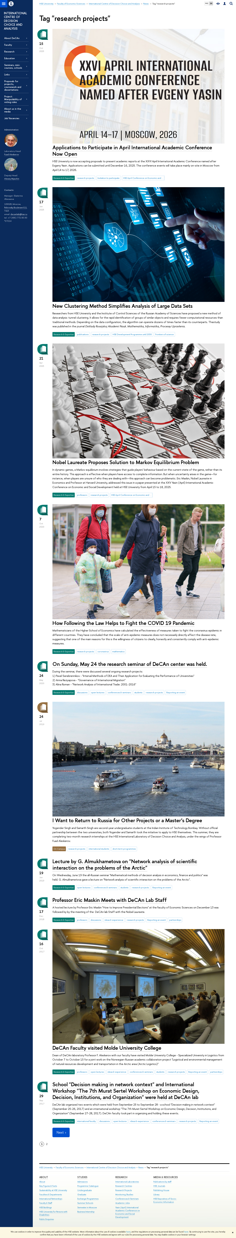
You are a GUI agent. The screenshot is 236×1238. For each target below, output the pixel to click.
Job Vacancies (11, 118)
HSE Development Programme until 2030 (132, 334)
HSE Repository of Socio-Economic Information (165, 1200)
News (140, 1167)
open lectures (97, 692)
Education (9, 58)
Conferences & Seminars (126, 1198)
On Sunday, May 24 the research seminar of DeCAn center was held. (129, 664)
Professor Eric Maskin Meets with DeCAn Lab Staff (109, 900)
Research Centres (123, 1186)
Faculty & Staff (45, 1203)
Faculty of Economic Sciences (69, 1167)
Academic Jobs (122, 1203)
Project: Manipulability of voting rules (13, 99)
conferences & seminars (119, 692)
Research (9, 51)
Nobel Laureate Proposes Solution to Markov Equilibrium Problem (125, 462)
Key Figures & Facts (48, 1186)
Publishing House (161, 1190)
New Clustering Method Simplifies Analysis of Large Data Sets (122, 305)
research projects (85, 178)
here (128, 1231)
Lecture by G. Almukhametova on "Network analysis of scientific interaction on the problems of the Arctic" (124, 864)
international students (99, 848)
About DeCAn (12, 38)
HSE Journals (159, 1186)
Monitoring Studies (124, 1194)
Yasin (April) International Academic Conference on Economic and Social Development (127, 1212)
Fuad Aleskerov (11, 154)
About (43, 1177)
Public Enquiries (46, 1219)
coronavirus (103, 651)
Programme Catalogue (87, 1186)
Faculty (8, 44)
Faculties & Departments (50, 1194)
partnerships (175, 919)
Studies (82, 1177)
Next (61, 1132)
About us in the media (12, 110)
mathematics (118, 651)
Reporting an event (175, 692)
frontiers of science (164, 334)
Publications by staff (162, 1181)
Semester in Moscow (87, 1207)
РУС (206, 3)
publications (82, 334)
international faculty (86, 1121)
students (138, 692)
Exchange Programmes (87, 1198)
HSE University (46, 1167)
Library (156, 1194)
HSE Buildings (45, 1207)
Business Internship (86, 1211)
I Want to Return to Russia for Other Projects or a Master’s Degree (127, 820)
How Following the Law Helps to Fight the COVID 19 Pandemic (123, 623)
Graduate (81, 1194)
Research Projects (123, 1190)
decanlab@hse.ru (18, 214)
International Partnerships (50, 1198)
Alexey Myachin (11, 178)
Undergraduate (84, 1190)
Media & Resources (165, 1177)
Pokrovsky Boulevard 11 (15, 207)
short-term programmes (124, 848)
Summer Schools (85, 1203)
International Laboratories (127, 1181)
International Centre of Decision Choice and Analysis (111, 1167)
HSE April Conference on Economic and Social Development (143, 178)
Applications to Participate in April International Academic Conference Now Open (132, 150)
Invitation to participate (108, 178)
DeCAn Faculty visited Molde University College (106, 1047)
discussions (82, 692)
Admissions (82, 1181)
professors (82, 494)
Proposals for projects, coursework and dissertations (12, 85)
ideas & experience (114, 919)
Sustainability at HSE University (53, 1190)
